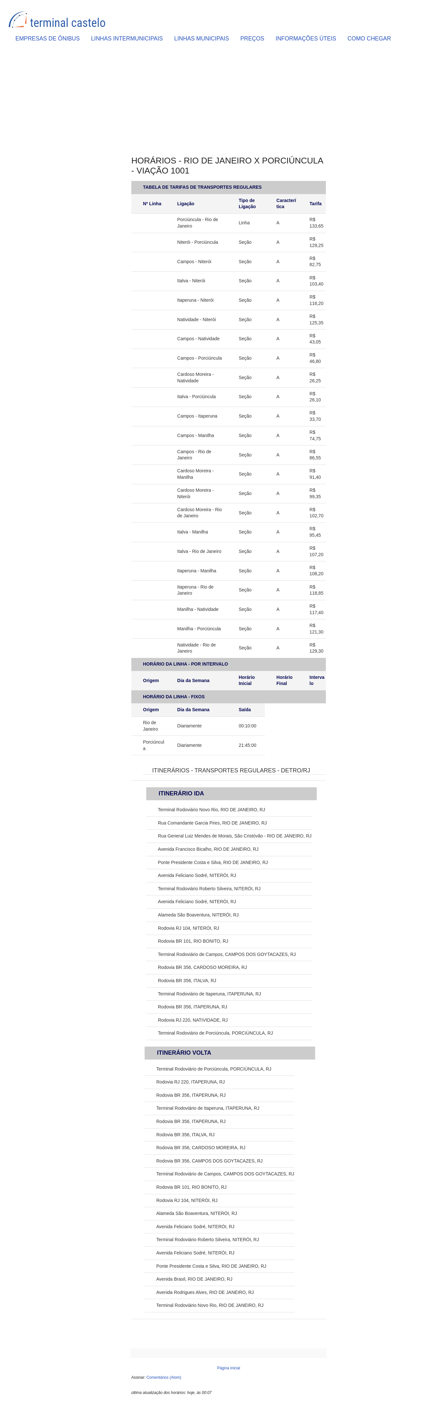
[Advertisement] (228, 100)
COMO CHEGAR (369, 38)
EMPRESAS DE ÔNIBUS (48, 38)
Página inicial (228, 1368)
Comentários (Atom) (164, 1377)
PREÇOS (252, 38)
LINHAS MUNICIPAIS (201, 38)
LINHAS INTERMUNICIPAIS (127, 38)
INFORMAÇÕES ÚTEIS (306, 38)
